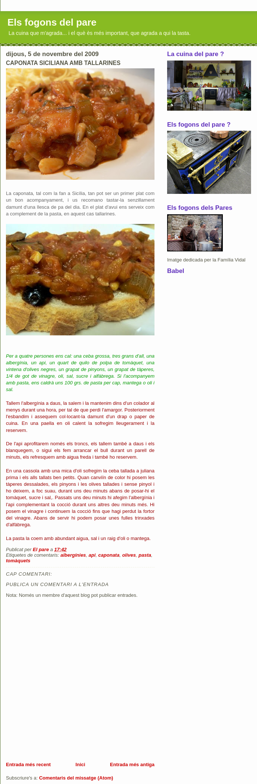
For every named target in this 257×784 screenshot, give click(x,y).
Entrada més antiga (132, 764)
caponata (109, 555)
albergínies (73, 555)
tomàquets (18, 560)
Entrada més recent (28, 764)
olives (129, 555)
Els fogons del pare (52, 22)
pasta (145, 555)
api (92, 555)
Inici (80, 764)
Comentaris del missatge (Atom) (76, 778)
